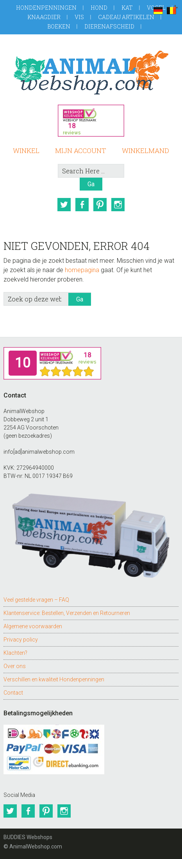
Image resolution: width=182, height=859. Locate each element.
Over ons (15, 666)
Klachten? (15, 653)
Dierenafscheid (109, 26)
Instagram (118, 204)
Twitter (64, 204)
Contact (13, 693)
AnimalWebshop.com (91, 72)
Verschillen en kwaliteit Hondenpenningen (54, 679)
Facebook (82, 204)
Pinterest (100, 204)
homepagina (82, 270)
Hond (99, 7)
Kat (127, 7)
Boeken (58, 26)
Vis (79, 17)
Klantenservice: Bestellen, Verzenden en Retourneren (67, 613)
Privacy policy (21, 639)
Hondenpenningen (46, 7)
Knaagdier (44, 17)
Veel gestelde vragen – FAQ (36, 600)
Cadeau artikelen (126, 17)
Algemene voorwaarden (33, 626)
